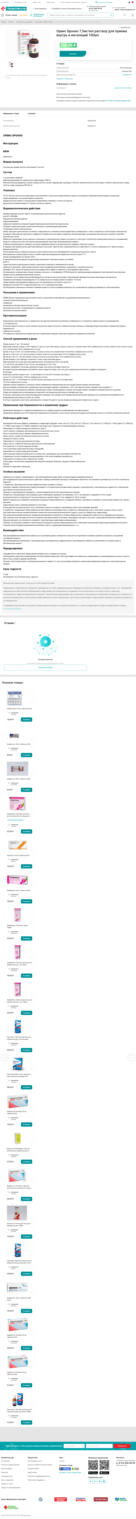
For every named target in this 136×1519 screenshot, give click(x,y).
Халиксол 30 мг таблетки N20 (18, 855)
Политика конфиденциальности (39, 1476)
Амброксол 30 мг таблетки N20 (18, 744)
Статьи (61, 1461)
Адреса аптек (37, 2)
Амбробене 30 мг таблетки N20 (18, 890)
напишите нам (125, 101)
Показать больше (45, 667)
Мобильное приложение (98, 1458)
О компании (5, 2)
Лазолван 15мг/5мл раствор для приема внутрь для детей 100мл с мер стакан (19, 1411)
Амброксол (127, 75)
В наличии (31, 113)
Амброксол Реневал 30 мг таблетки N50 (17, 1373)
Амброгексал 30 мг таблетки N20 (19, 709)
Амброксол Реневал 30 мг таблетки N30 (17, 1336)
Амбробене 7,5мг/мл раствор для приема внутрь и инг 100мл (19, 1001)
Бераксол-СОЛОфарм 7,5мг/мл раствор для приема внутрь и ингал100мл (18, 1150)
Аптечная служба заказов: (97, 6)
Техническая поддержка (36, 1480)
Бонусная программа (104, 2)
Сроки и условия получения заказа (40, 1465)
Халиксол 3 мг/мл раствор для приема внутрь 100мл (18, 1225)
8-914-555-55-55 (95, 9)
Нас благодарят (6, 1468)
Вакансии (4, 1472)
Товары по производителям (10, 1487)
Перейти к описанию (64, 79)
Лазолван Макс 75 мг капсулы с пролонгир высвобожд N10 (19, 1075)
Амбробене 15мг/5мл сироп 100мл (17, 927)
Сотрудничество (7, 1476)
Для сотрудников (7, 1480)
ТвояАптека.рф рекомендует (37, 15)
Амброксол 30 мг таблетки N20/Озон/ (19, 1299)
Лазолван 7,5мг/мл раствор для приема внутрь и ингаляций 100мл (19, 1038)
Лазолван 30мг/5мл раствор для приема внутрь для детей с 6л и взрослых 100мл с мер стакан (19, 1262)
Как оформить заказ (20, 2)
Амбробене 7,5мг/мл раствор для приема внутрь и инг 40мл (19, 964)
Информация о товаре (11, 113)
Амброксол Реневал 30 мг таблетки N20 (17, 1113)
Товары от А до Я (7, 1484)
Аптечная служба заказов (10, 1465)
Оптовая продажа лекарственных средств (73, 2)
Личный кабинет (33, 1468)
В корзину (72, 54)
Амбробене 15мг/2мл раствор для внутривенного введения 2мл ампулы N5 (18, 815)
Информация (50, 2)
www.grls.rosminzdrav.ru (12, 609)
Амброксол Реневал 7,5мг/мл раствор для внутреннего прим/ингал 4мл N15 (19, 1187)
